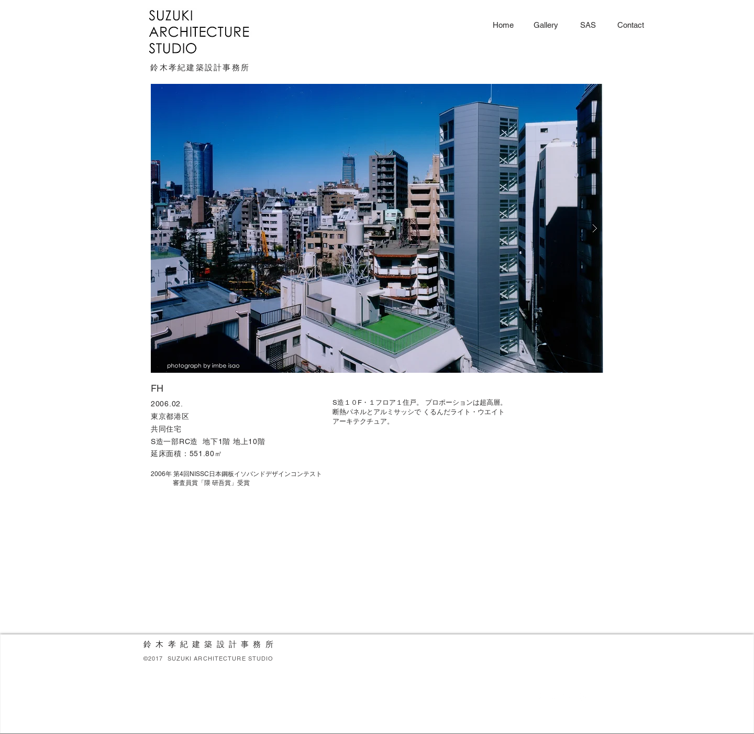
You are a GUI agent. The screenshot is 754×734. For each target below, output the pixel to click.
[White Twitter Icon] (553, 697)
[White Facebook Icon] (539, 697)
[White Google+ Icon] (567, 697)
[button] (377, 228)
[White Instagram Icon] (581, 697)
